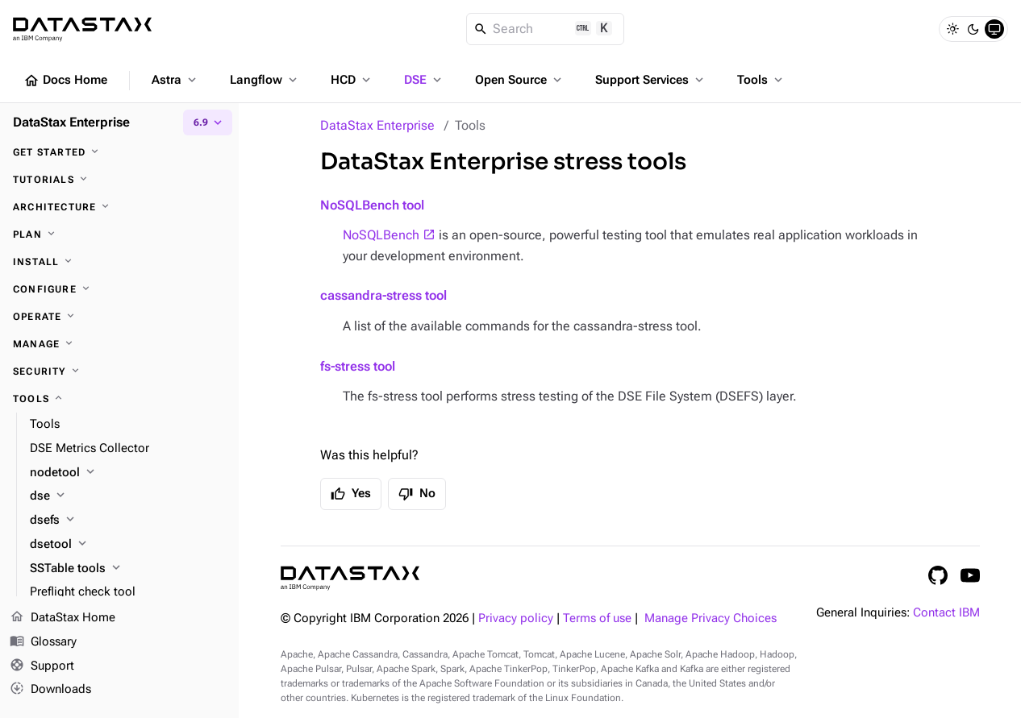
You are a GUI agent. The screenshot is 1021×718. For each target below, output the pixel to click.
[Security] (119, 371)
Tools (761, 80)
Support (42, 666)
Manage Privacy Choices (710, 618)
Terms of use (597, 618)
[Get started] (119, 152)
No (416, 494)
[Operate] (119, 316)
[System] (994, 29)
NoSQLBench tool (372, 205)
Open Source (520, 80)
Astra (175, 80)
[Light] (952, 29)
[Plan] (119, 234)
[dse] (127, 496)
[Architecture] (119, 207)
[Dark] (973, 29)
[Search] (545, 29)
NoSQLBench (381, 235)
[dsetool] (127, 545)
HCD (352, 80)
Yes (351, 494)
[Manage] (119, 344)
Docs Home (65, 81)
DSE (424, 80)
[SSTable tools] (127, 569)
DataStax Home (62, 618)
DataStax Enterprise (377, 125)
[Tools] (119, 399)
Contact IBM (946, 613)
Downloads (50, 690)
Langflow (265, 80)
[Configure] (119, 289)
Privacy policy (515, 618)
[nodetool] (127, 473)
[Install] (119, 262)
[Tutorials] (119, 179)
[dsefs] (127, 520)
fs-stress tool (357, 366)
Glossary (43, 642)
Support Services (650, 80)
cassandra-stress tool (383, 295)
